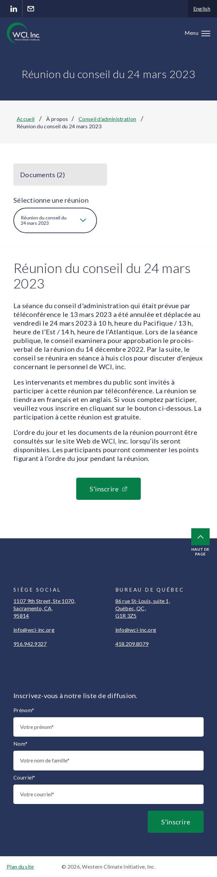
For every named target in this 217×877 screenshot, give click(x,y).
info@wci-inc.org (34, 629)
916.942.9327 (30, 643)
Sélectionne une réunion (51, 200)
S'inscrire (104, 489)
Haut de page (200, 542)
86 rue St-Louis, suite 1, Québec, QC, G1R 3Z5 (142, 608)
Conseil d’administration (107, 119)
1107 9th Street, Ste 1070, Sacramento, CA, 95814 (44, 608)
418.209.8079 (132, 643)
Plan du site (20, 866)
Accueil (25, 119)
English (201, 8)
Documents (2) (42, 175)
